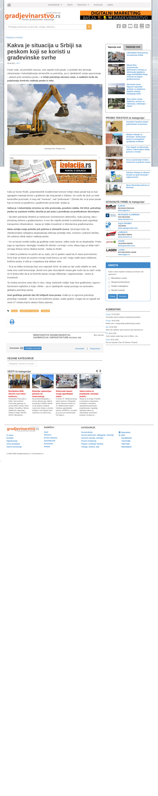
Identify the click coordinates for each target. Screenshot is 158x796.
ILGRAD (121, 206)
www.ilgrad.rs (124, 210)
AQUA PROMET (125, 223)
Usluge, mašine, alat (90, 447)
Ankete (47, 447)
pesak (14, 311)
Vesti (20, 37)
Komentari (113, 309)
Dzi (107, 333)
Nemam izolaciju (118, 290)
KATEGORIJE (55, 6)
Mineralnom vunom (119, 278)
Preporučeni (95, 349)
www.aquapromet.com (128, 228)
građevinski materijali (29, 311)
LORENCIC (123, 232)
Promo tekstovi (50, 438)
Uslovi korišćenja (14, 447)
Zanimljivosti (49, 441)
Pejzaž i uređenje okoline (92, 444)
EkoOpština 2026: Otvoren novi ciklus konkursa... (17, 394)
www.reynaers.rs (125, 219)
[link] (40, 16)
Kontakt (9, 438)
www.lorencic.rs (125, 237)
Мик (107, 327)
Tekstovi (47, 435)
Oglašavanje (11, 441)
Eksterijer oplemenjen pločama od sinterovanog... (41, 394)
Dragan (109, 314)
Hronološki (79, 349)
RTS (18, 63)
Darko (108, 340)
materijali (45, 311)
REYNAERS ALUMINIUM (128, 215)
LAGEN (121, 250)
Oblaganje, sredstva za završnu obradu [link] (23, 364)
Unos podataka (13, 444)
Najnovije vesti (114, 47)
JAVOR (121, 241)
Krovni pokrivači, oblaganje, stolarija (97, 435)
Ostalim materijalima (119, 286)
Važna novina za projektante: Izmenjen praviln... (88, 394)
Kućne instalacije (88, 441)
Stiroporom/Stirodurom (120, 282)
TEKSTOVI (83, 6)
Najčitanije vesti (133, 47)
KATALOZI (98, 5)
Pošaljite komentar (33, 348)
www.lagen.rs (124, 254)
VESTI (70, 5)
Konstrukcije (87, 432)
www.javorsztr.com (126, 246)
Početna (10, 37)
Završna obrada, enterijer (92, 438)
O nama (9, 435)
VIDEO (110, 5)
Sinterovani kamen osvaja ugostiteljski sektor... (64, 394)
